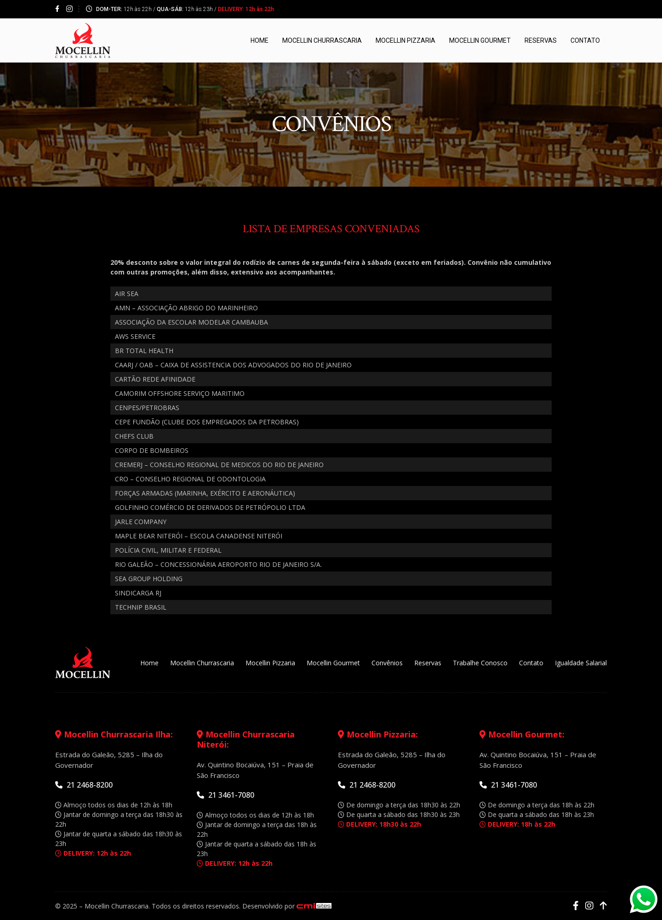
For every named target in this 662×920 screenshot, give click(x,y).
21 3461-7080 (225, 795)
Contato (585, 41)
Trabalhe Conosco (480, 663)
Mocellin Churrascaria (322, 41)
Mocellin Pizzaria (405, 41)
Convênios (387, 663)
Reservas (541, 41)
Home (259, 41)
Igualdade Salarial (581, 663)
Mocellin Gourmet (480, 41)
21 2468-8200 (84, 785)
